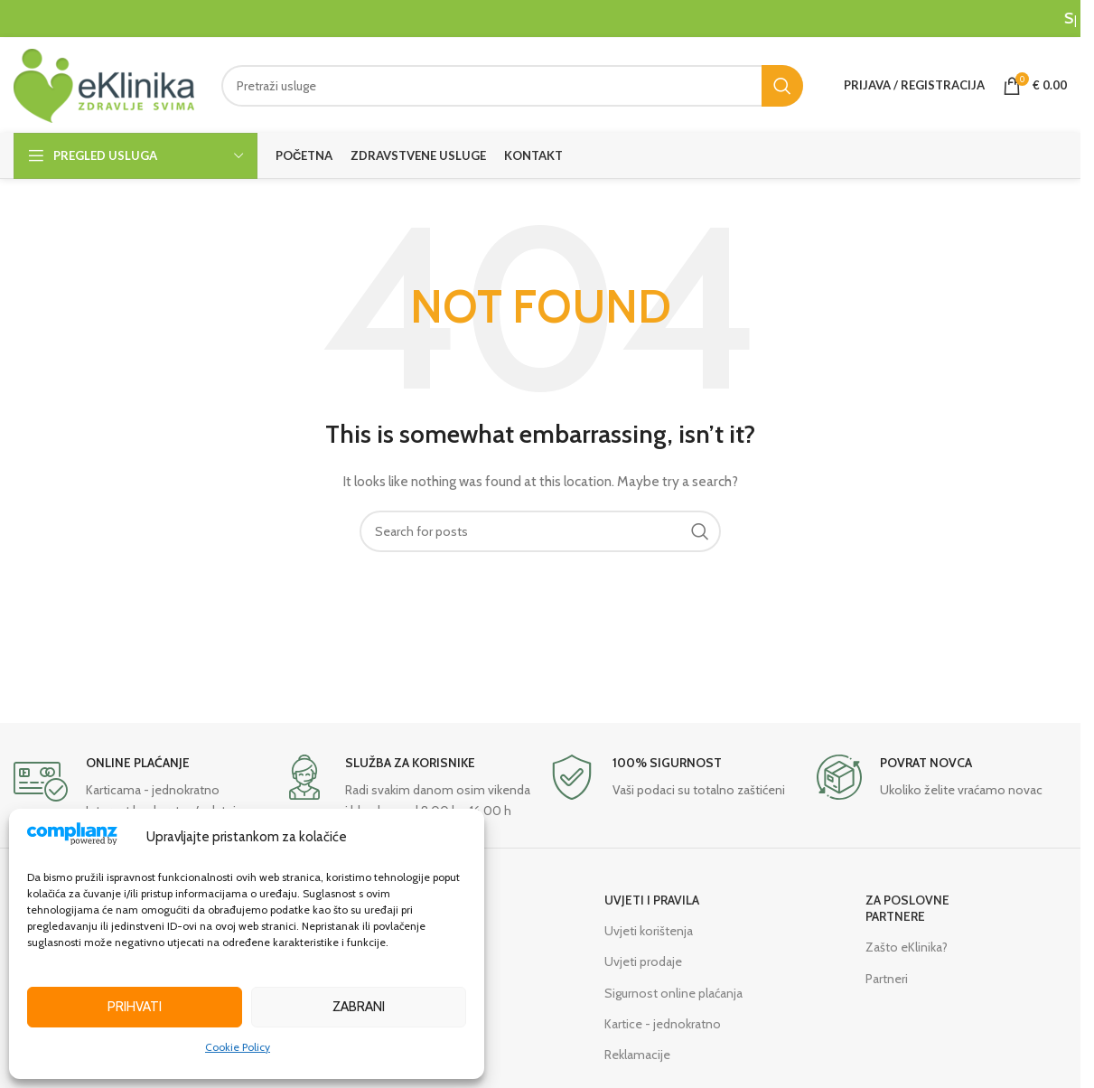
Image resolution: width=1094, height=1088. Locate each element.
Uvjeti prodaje (643, 961)
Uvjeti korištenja (648, 931)
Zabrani (358, 1007)
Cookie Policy (237, 1047)
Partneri (886, 979)
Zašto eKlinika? (906, 947)
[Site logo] (104, 84)
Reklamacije (637, 1054)
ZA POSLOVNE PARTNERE (907, 908)
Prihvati (135, 1007)
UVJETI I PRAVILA (651, 900)
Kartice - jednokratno (662, 1024)
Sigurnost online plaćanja (673, 993)
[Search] (512, 86)
